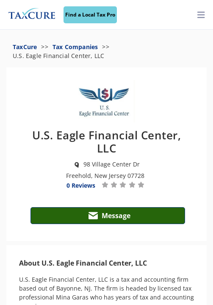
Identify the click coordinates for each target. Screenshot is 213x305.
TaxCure (25, 47)
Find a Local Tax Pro (90, 14)
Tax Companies (75, 47)
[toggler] (201, 15)
